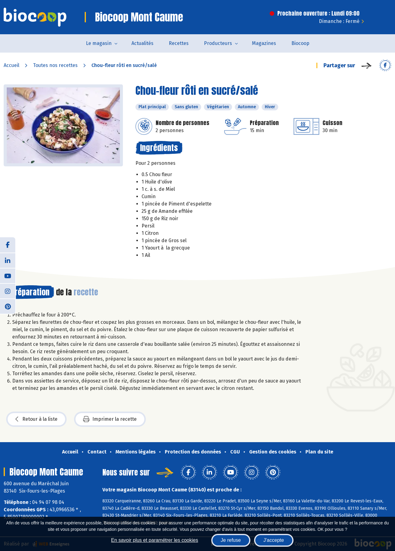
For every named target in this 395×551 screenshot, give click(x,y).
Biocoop (300, 43)
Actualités (142, 43)
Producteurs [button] (218, 43)
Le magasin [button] (99, 43)
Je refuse (231, 540)
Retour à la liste (36, 419)
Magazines (264, 43)
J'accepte (274, 540)
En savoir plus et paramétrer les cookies (154, 540)
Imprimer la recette (110, 419)
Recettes (179, 43)
